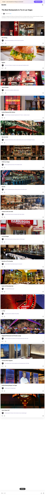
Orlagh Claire (7, 13)
